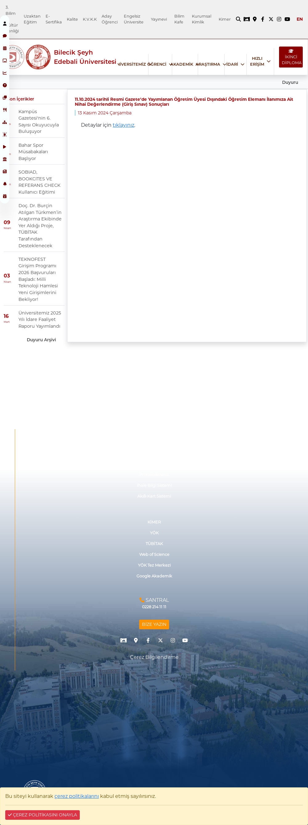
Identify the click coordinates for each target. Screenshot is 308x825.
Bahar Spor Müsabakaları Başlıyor (33, 151)
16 (6, 316)
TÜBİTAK (154, 543)
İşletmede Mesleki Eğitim (154, 442)
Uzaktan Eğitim (32, 19)
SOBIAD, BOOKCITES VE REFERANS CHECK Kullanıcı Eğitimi (39, 182)
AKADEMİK (181, 64)
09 (7, 222)
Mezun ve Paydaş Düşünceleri (154, 464)
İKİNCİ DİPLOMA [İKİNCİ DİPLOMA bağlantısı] (292, 57)
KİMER (154, 522)
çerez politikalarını (77, 796)
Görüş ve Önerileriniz (154, 453)
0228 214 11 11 (154, 607)
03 (7, 276)
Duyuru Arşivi (41, 339)
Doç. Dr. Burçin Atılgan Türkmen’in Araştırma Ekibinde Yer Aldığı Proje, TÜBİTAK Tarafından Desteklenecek (40, 225)
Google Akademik (154, 576)
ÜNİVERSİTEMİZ (130, 64)
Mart (7, 321)
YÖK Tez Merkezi (154, 565)
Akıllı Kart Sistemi (154, 496)
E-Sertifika (54, 19)
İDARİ (232, 64)
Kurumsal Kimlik (201, 19)
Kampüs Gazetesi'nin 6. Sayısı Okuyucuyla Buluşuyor (38, 121)
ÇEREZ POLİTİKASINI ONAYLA (42, 815)
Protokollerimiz (154, 474)
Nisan (7, 228)
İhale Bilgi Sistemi (154, 485)
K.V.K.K (90, 19)
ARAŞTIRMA (208, 64)
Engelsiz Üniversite (134, 19)
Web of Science (154, 554)
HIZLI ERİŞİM (257, 61)
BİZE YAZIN (154, 624)
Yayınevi (159, 19)
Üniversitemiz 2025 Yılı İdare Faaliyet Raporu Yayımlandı (39, 319)
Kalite (72, 19)
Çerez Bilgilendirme (154, 657)
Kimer (225, 19)
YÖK (154, 533)
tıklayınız (123, 125)
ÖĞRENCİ (156, 64)
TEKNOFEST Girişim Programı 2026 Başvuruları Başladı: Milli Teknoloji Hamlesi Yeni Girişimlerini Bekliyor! (38, 279)
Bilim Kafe (179, 19)
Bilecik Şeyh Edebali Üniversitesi (85, 57)
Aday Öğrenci (110, 19)
